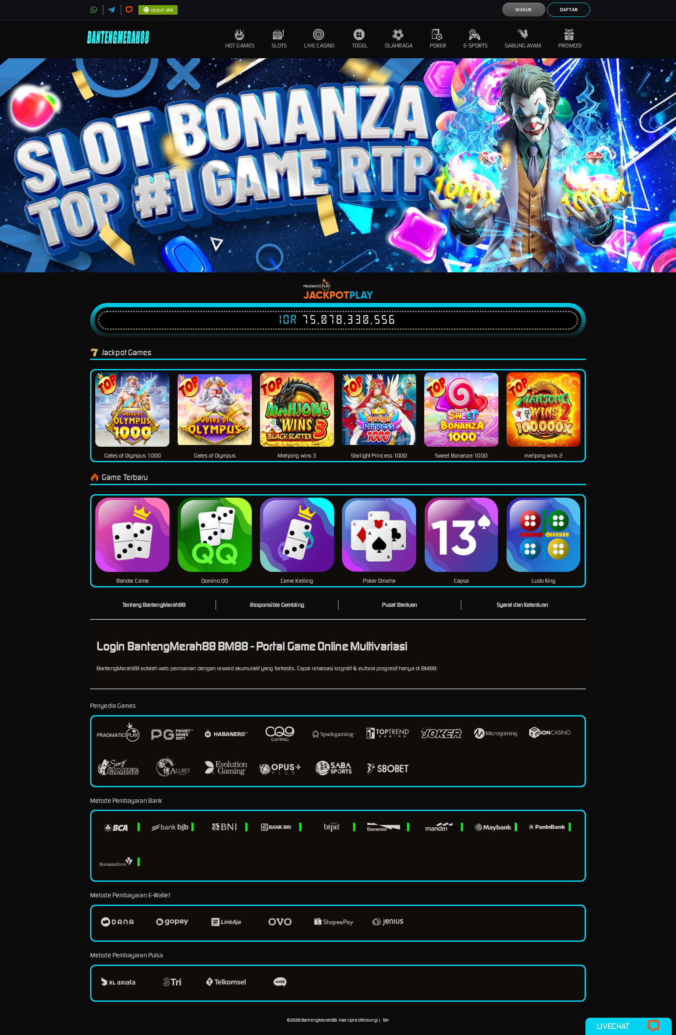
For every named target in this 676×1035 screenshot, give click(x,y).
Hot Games (239, 39)
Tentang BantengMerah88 (153, 605)
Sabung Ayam (523, 39)
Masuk (524, 10)
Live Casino (319, 39)
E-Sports (475, 39)
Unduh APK (158, 10)
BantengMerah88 (319, 1020)
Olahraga (399, 39)
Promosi (570, 39)
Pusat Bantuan (399, 605)
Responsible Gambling (277, 605)
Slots (279, 39)
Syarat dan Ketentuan (522, 605)
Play (361, 295)
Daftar (569, 10)
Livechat (628, 1026)
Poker (438, 39)
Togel (360, 39)
